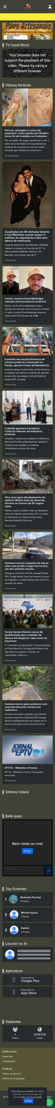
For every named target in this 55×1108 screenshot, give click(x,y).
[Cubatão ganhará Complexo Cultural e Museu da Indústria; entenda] (27, 424)
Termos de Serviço (11, 1073)
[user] (50, 6)
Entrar (27, 851)
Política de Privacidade (13, 1078)
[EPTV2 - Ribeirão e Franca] (27, 759)
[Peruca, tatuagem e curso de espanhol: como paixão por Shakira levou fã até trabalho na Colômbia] (27, 123)
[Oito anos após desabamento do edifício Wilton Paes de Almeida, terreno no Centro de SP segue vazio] (27, 494)
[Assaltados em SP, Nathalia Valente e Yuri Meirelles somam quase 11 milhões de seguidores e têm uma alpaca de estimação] (27, 213)
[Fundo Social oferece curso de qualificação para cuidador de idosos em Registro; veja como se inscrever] (27, 629)
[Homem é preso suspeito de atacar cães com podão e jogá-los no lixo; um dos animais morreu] (27, 562)
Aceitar (28, 1101)
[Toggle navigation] (5, 6)
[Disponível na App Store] (27, 991)
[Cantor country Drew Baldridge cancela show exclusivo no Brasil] (27, 295)
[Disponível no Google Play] (27, 979)
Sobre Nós (7, 1056)
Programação (8, 1061)
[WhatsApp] (49, 1102)
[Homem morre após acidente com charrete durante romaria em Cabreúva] (27, 699)
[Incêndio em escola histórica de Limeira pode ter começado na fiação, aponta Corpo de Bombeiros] (27, 357)
